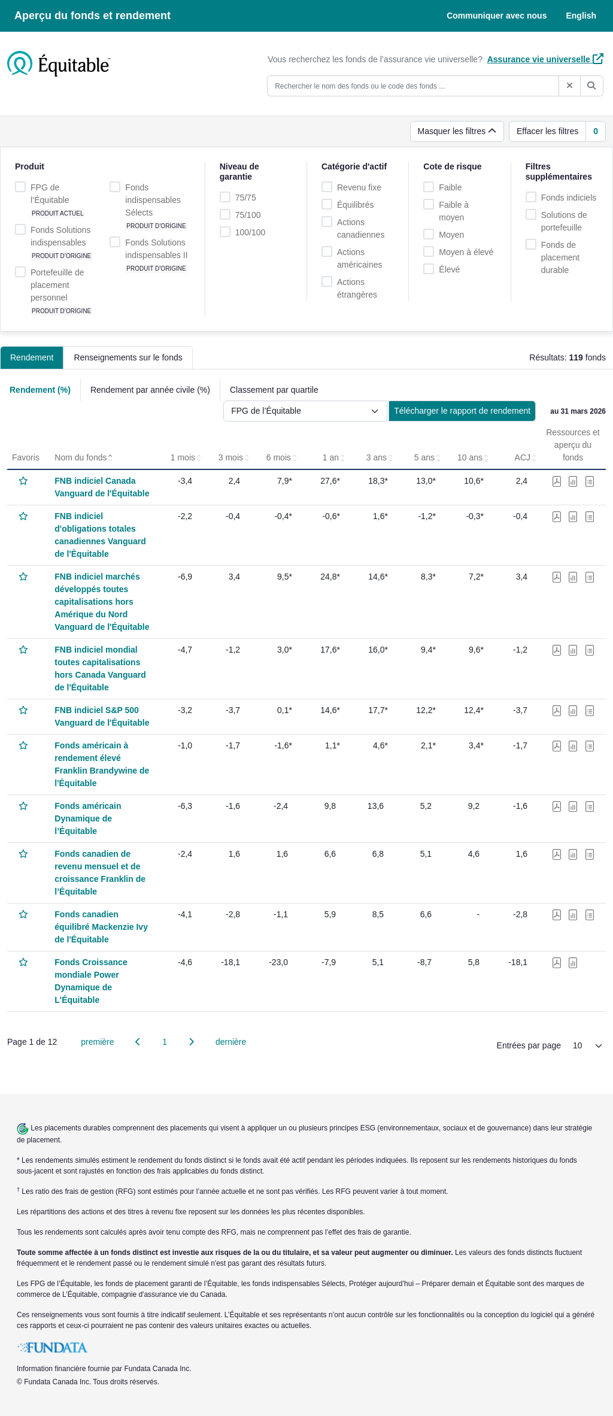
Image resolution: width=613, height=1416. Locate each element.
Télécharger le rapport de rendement (462, 411)
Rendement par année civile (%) (150, 390)
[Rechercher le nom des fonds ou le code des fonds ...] (413, 85)
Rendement (31, 357)
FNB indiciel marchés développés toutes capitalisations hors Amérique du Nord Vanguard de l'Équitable (101, 602)
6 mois (282, 457)
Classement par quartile (274, 390)
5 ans (428, 457)
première (97, 1042)
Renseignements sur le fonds (128, 357)
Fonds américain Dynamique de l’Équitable (87, 818)
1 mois (186, 457)
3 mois (234, 457)
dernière (231, 1042)
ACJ (526, 457)
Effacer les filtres (547, 131)
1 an (334, 457)
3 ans (380, 457)
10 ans (473, 457)
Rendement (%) (40, 390)
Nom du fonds (84, 457)
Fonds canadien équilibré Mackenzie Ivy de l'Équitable (101, 926)
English (581, 15)
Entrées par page (529, 1045)
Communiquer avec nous (497, 15)
